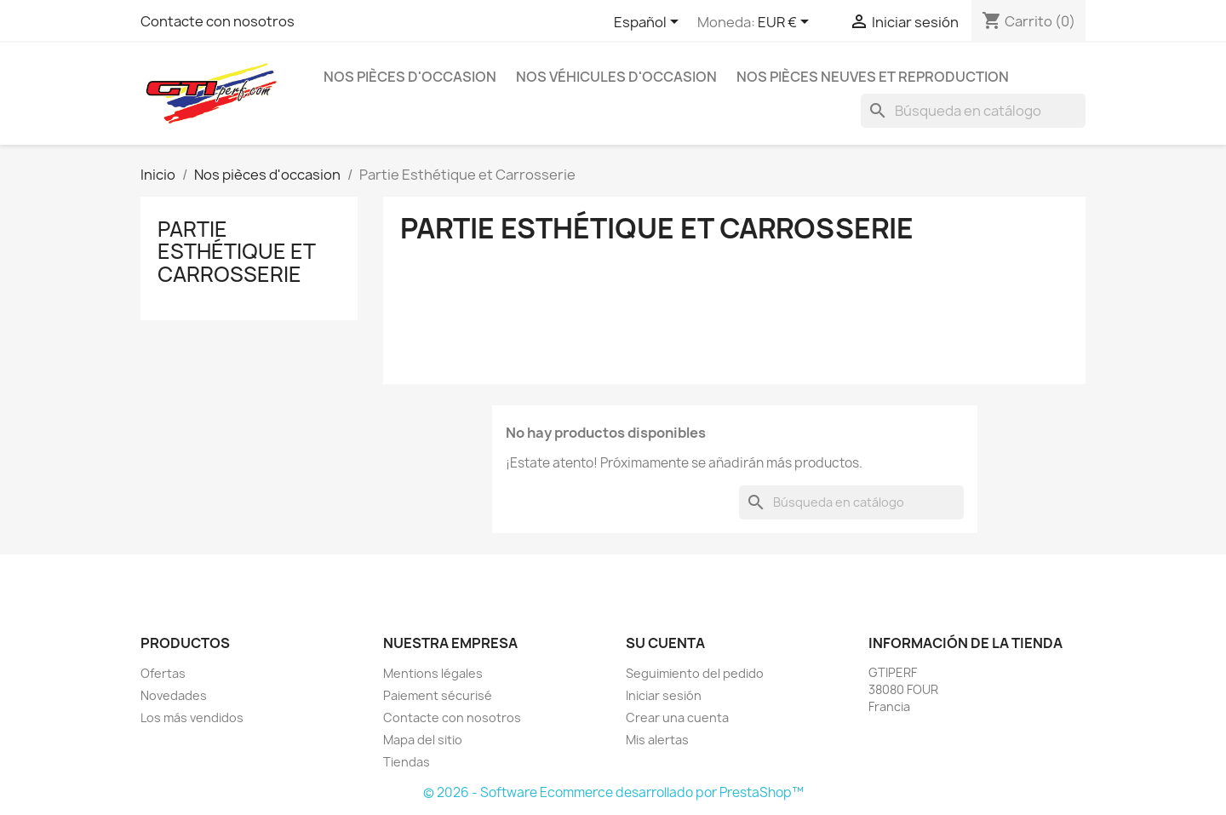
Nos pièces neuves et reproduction (872, 76)
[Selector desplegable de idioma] (649, 23)
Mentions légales (433, 673)
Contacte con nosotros (217, 21)
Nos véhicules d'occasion (616, 76)
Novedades (173, 695)
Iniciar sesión (664, 695)
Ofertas (163, 673)
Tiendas (406, 762)
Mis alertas (657, 740)
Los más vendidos (191, 717)
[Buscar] (973, 111)
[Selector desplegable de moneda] (786, 23)
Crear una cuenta (677, 717)
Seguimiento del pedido (695, 673)
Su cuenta (665, 643)
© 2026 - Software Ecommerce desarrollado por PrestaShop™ (613, 792)
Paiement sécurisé (437, 695)
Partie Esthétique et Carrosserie (236, 252)
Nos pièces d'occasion (410, 76)
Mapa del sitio (422, 740)
